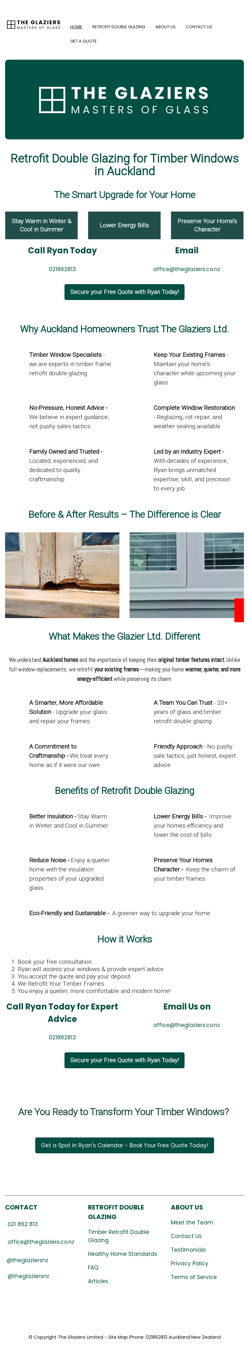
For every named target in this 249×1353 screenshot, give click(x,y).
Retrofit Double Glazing (118, 27)
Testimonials (188, 1250)
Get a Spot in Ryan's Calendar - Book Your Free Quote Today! (124, 1145)
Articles (98, 1281)
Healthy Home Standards (122, 1254)
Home (76, 27)
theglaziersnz (30, 1260)
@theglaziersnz (28, 1276)
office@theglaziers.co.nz (186, 269)
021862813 (62, 269)
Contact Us (199, 27)
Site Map (118, 1337)
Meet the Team (192, 1222)
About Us (165, 27)
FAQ (93, 1267)
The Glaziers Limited (80, 1337)
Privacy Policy (189, 1263)
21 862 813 (23, 1224)
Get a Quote (83, 41)
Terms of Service (194, 1277)
